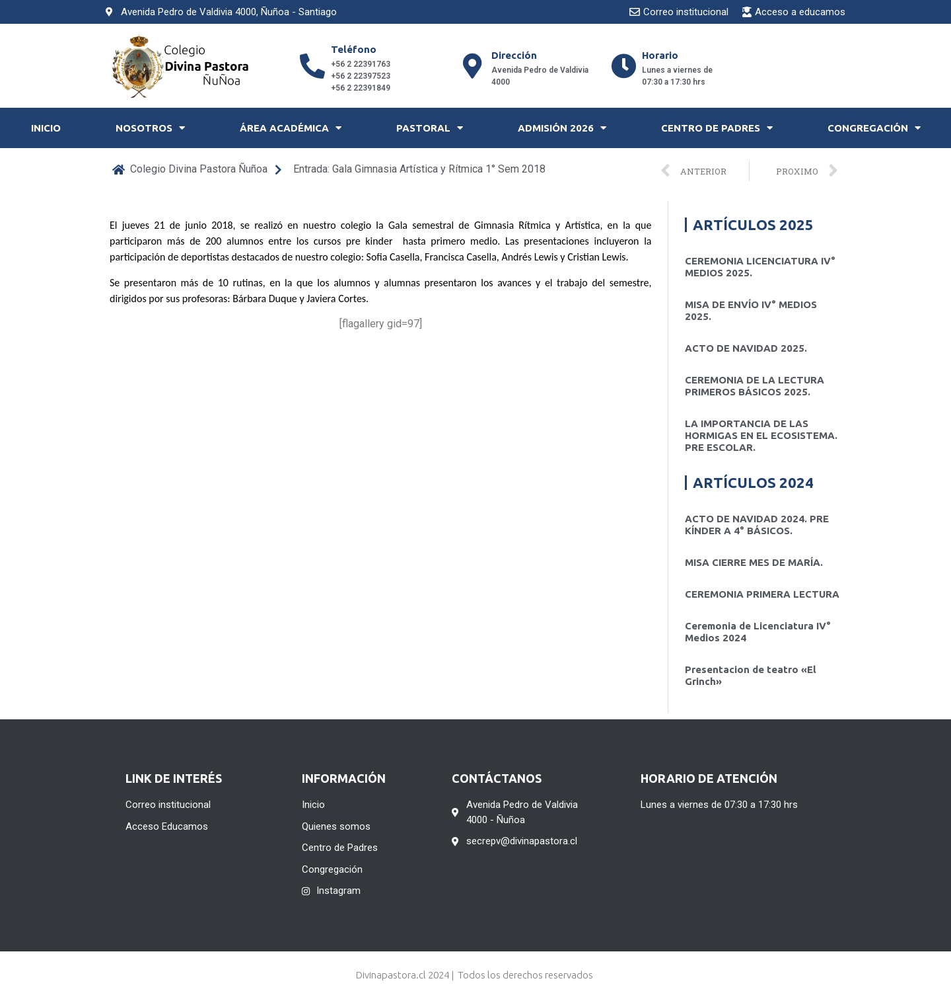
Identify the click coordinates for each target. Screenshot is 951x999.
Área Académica (290, 128)
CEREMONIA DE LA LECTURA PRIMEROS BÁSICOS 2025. (754, 385)
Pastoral (429, 128)
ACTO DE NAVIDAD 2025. (746, 348)
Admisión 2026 (562, 128)
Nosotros (150, 128)
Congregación (874, 128)
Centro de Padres (717, 128)
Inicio (46, 128)
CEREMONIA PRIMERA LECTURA (762, 594)
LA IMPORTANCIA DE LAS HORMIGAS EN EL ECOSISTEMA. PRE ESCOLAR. (761, 435)
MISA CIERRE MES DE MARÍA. (754, 562)
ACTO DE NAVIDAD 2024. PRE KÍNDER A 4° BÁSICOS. (757, 524)
